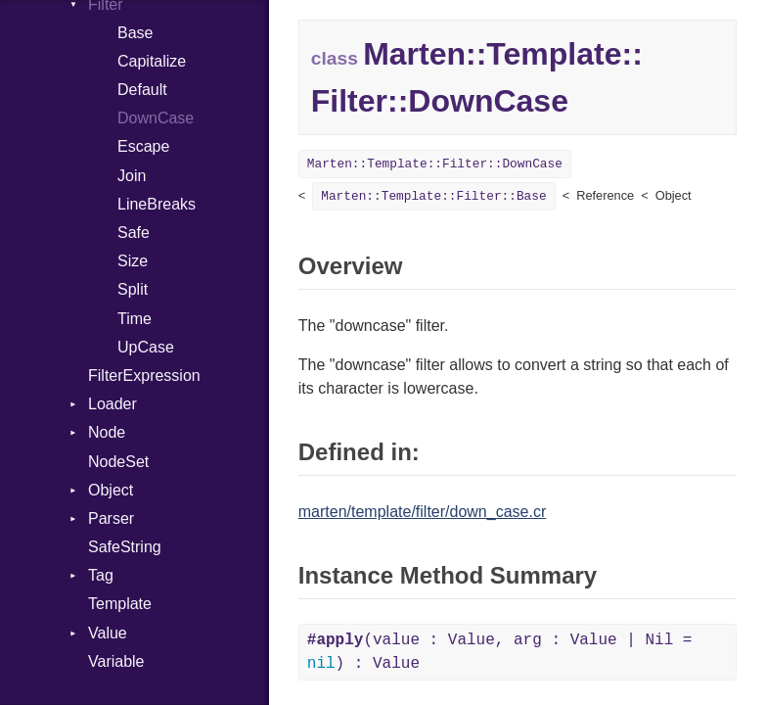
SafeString (124, 547)
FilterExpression (144, 375)
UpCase (145, 347)
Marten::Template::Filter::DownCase (435, 164)
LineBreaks (156, 204)
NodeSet (118, 461)
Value (107, 633)
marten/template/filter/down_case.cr (422, 511)
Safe (133, 232)
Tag (100, 575)
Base (135, 32)
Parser (111, 518)
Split (132, 289)
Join (131, 175)
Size (132, 261)
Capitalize (151, 61)
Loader (112, 404)
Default (142, 89)
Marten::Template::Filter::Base (433, 196)
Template (120, 603)
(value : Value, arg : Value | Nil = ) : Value (500, 652)
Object (110, 490)
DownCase (155, 118)
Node (106, 432)
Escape (143, 146)
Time (134, 318)
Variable (116, 661)
